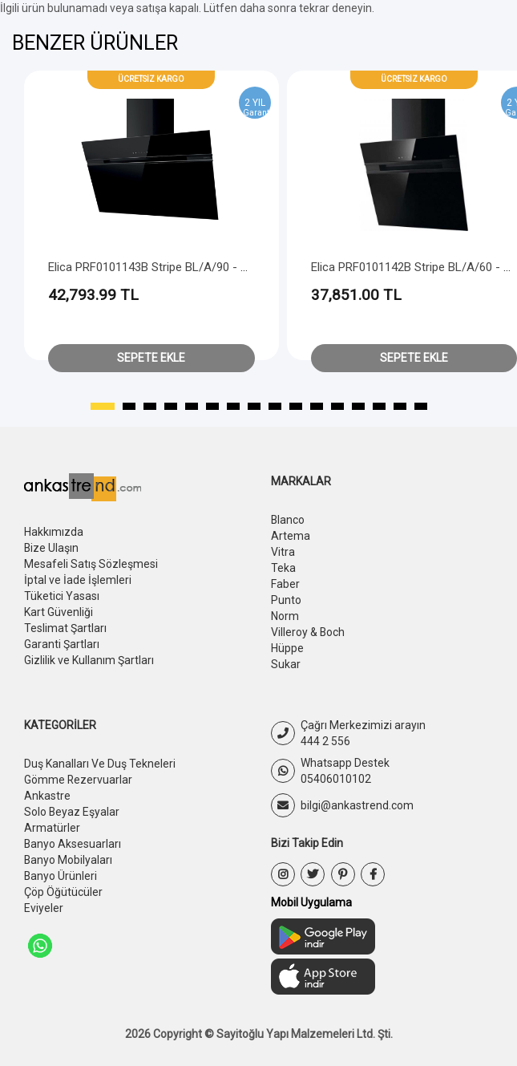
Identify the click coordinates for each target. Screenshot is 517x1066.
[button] (103, 407)
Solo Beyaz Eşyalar (72, 811)
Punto (286, 600)
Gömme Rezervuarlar (78, 779)
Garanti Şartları (61, 644)
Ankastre (47, 795)
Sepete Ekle (151, 357)
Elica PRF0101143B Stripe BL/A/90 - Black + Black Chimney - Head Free (236, 267)
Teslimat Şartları (65, 628)
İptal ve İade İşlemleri (77, 580)
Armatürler (52, 827)
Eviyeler (43, 908)
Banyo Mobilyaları (68, 859)
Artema (290, 535)
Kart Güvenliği (58, 612)
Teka (283, 567)
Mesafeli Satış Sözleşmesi (91, 563)
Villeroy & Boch (308, 632)
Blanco (288, 519)
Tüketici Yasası (61, 596)
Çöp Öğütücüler (63, 892)
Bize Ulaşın (51, 547)
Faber (285, 584)
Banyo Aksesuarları (73, 843)
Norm (285, 616)
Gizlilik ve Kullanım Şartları (89, 660)
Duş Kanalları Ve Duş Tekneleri (100, 763)
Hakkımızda (53, 531)
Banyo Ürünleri (61, 875)
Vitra (283, 551)
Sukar (286, 664)
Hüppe (287, 648)
